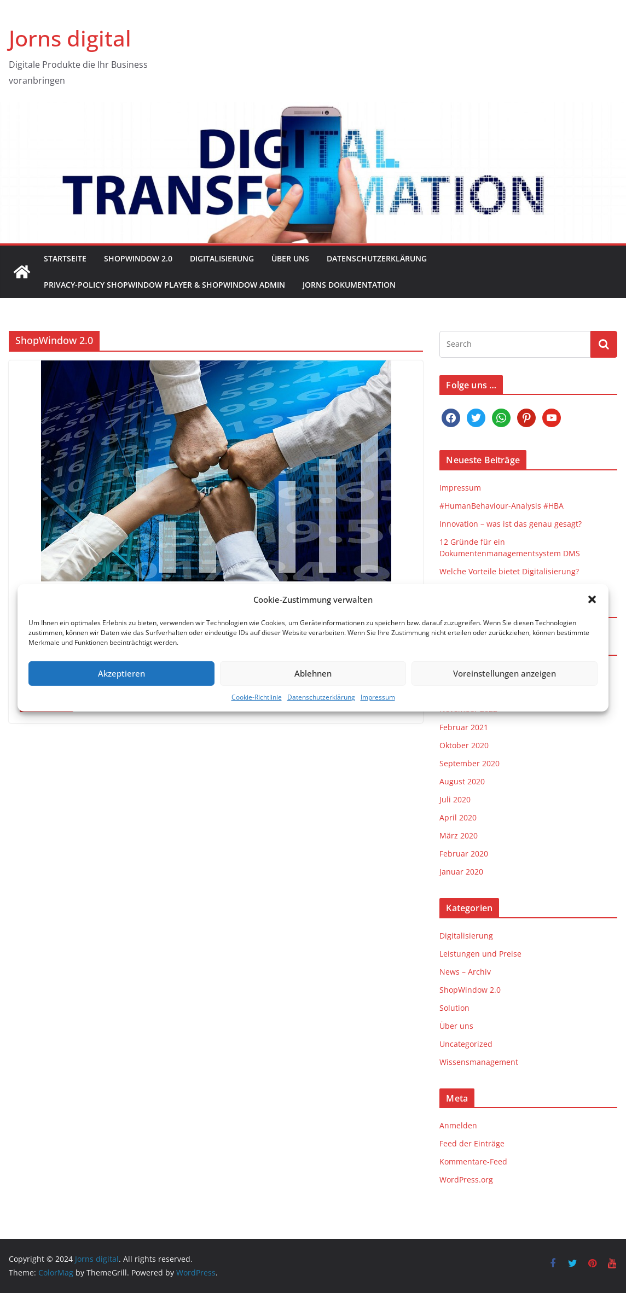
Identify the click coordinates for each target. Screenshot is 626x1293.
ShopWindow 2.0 (138, 258)
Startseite (65, 258)
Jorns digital (70, 38)
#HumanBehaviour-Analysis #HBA (501, 505)
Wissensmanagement (478, 1062)
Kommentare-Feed (473, 1161)
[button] (592, 613)
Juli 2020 (455, 799)
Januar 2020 (461, 871)
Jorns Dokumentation (349, 284)
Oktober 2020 (464, 745)
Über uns (290, 258)
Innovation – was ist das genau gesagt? (510, 524)
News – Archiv (465, 971)
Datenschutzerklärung (321, 710)
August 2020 (462, 781)
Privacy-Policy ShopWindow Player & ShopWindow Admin (164, 284)
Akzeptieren (121, 687)
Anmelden (458, 1125)
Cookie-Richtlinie (256, 710)
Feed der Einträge (472, 1143)
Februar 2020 (463, 853)
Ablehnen (313, 687)
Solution (454, 1008)
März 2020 (458, 835)
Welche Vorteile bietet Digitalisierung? (509, 571)
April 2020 (458, 817)
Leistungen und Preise (480, 953)
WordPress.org (466, 1179)
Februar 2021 (463, 727)
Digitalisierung (222, 258)
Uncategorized (465, 1044)
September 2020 (469, 763)
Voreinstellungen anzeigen (504, 687)
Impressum (378, 710)
